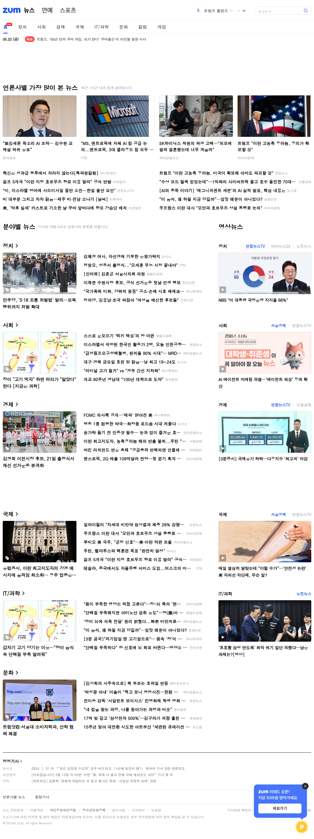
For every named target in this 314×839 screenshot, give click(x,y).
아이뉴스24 (280, 246)
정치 (22, 27)
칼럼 (142, 27)
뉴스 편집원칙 (13, 810)
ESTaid (11, 823)
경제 (60, 27)
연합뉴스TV (255, 246)
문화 (123, 27)
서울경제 (278, 325)
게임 (161, 27)
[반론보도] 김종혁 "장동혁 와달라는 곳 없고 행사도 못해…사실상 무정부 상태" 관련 (93, 780)
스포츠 (68, 10)
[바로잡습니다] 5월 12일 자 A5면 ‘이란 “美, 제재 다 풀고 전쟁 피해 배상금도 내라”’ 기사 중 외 (102, 774)
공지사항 (118, 810)
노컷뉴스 (304, 246)
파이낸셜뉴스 (169, 157)
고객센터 (138, 810)
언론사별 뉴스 (14, 796)
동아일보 (9, 157)
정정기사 (11, 761)
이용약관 (36, 810)
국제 (79, 27)
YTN (84, 157)
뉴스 (29, 10)
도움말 (156, 810)
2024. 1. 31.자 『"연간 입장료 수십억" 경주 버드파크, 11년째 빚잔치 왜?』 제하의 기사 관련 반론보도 (108, 768)
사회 (41, 27)
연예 (47, 10)
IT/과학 (101, 27)
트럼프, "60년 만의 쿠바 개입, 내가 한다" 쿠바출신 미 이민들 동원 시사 (91, 39)
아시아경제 (246, 157)
